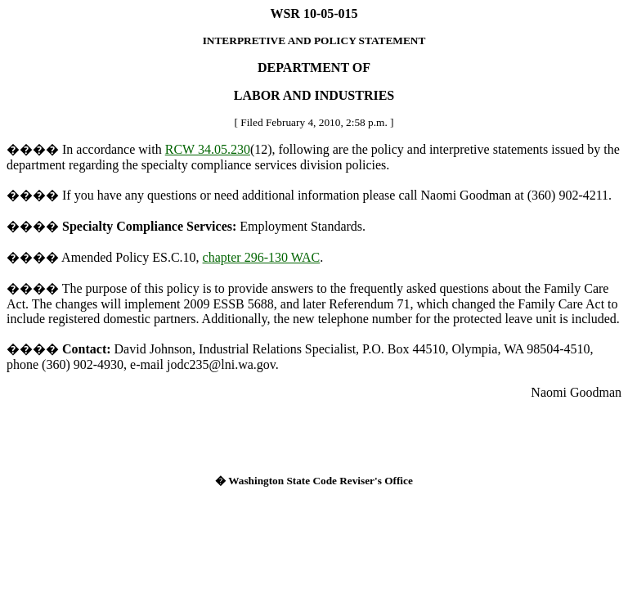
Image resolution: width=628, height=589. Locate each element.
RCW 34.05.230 (207, 149)
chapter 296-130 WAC (262, 257)
